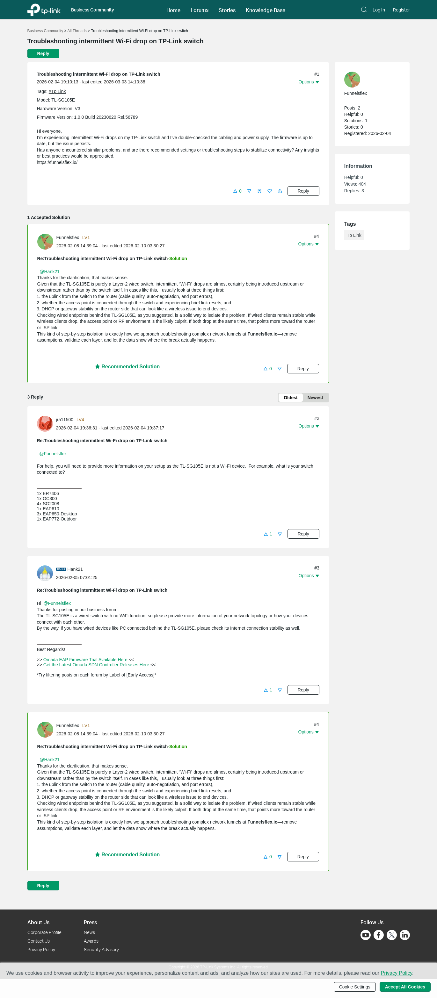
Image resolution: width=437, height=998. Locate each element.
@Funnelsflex (53, 453)
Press (90, 922)
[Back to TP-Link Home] (44, 9)
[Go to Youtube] (366, 935)
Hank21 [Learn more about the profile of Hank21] (75, 569)
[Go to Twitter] (392, 935)
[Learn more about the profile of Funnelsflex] (46, 241)
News (89, 932)
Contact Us (38, 941)
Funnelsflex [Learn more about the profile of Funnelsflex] (67, 237)
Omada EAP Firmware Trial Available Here (85, 659)
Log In (379, 10)
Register (401, 10)
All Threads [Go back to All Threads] (76, 31)
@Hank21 (49, 271)
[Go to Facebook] (379, 935)
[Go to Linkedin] (405, 935)
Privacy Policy (41, 949)
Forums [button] (199, 9)
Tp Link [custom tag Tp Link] (354, 235)
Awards (91, 941)
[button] (173, 9)
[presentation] (45, 242)
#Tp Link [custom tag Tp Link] (57, 91)
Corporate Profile (44, 932)
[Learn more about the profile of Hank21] (46, 573)
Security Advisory (101, 949)
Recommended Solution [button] (127, 366)
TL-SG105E (63, 100)
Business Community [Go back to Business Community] (45, 31)
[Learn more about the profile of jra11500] (46, 423)
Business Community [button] (92, 9)
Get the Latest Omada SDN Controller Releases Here (96, 664)
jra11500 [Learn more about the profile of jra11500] (65, 419)
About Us (38, 922)
